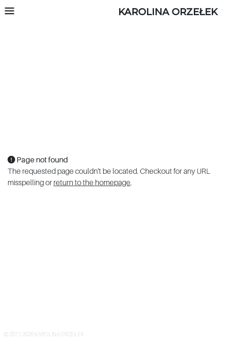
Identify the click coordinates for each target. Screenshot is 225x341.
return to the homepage (91, 182)
